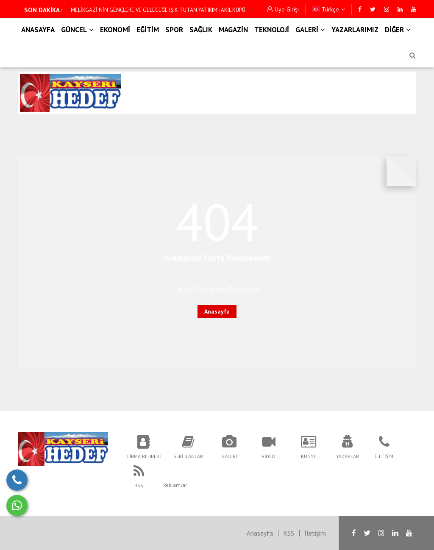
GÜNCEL (77, 29)
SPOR (174, 29)
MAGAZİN (233, 29)
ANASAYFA (38, 29)
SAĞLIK (200, 29)
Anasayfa (217, 311)
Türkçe (328, 9)
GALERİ (310, 29)
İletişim (315, 533)
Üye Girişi (283, 9)
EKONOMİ (115, 29)
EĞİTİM (147, 29)
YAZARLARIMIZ (354, 29)
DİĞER (398, 29)
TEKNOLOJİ (271, 29)
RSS (288, 533)
